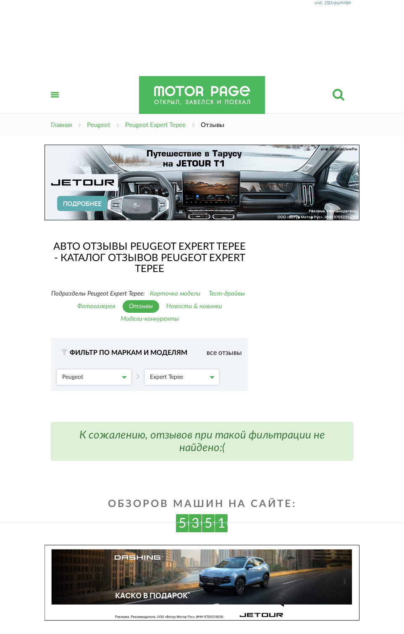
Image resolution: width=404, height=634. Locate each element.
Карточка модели (175, 294)
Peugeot (94, 377)
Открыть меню (55, 104)
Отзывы (141, 306)
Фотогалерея (96, 306)
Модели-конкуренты (150, 319)
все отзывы (224, 352)
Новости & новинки (194, 306)
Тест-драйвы (227, 294)
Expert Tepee (182, 377)
